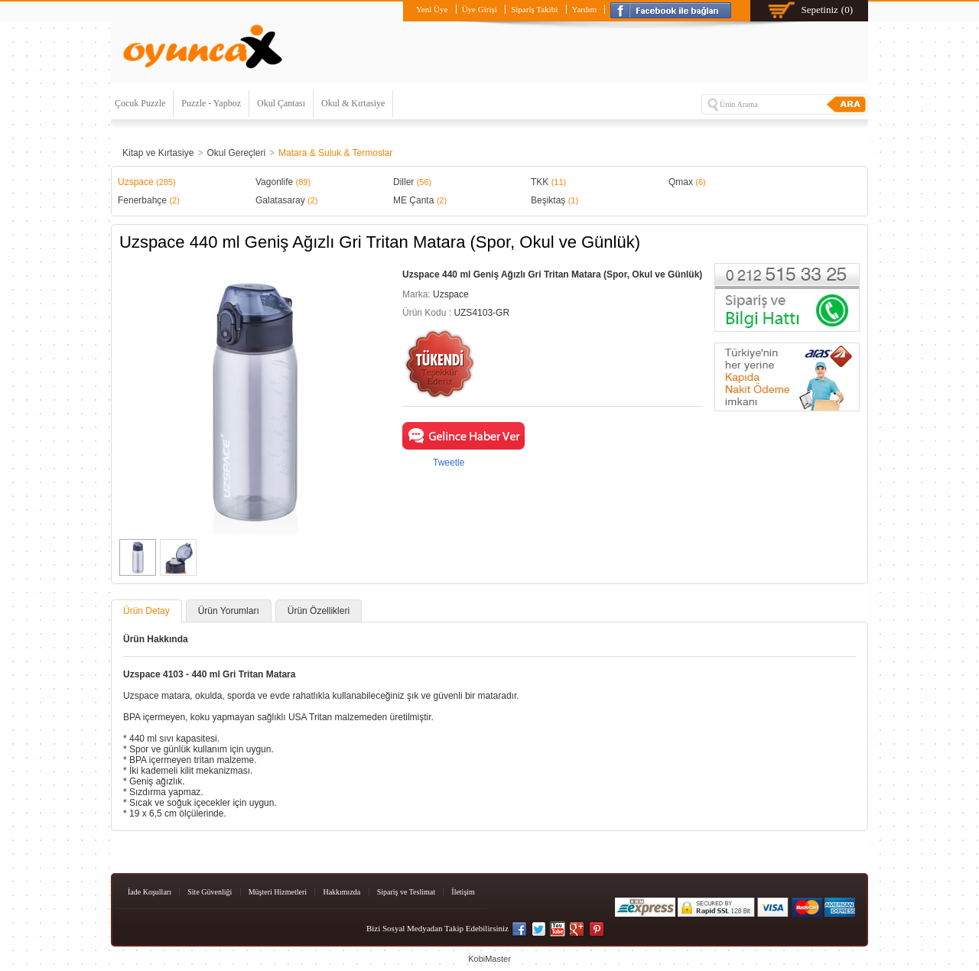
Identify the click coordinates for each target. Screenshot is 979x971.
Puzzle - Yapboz (211, 103)
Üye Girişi (479, 9)
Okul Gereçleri (236, 153)
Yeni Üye (431, 9)
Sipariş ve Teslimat (406, 892)
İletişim (463, 892)
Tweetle (448, 462)
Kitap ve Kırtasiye (158, 153)
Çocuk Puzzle (140, 103)
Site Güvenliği (209, 892)
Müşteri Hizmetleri (278, 892)
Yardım (584, 9)
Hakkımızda (341, 892)
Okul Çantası (281, 103)
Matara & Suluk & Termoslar (335, 153)
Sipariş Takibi (534, 9)
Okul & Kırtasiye (353, 103)
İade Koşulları (149, 892)
